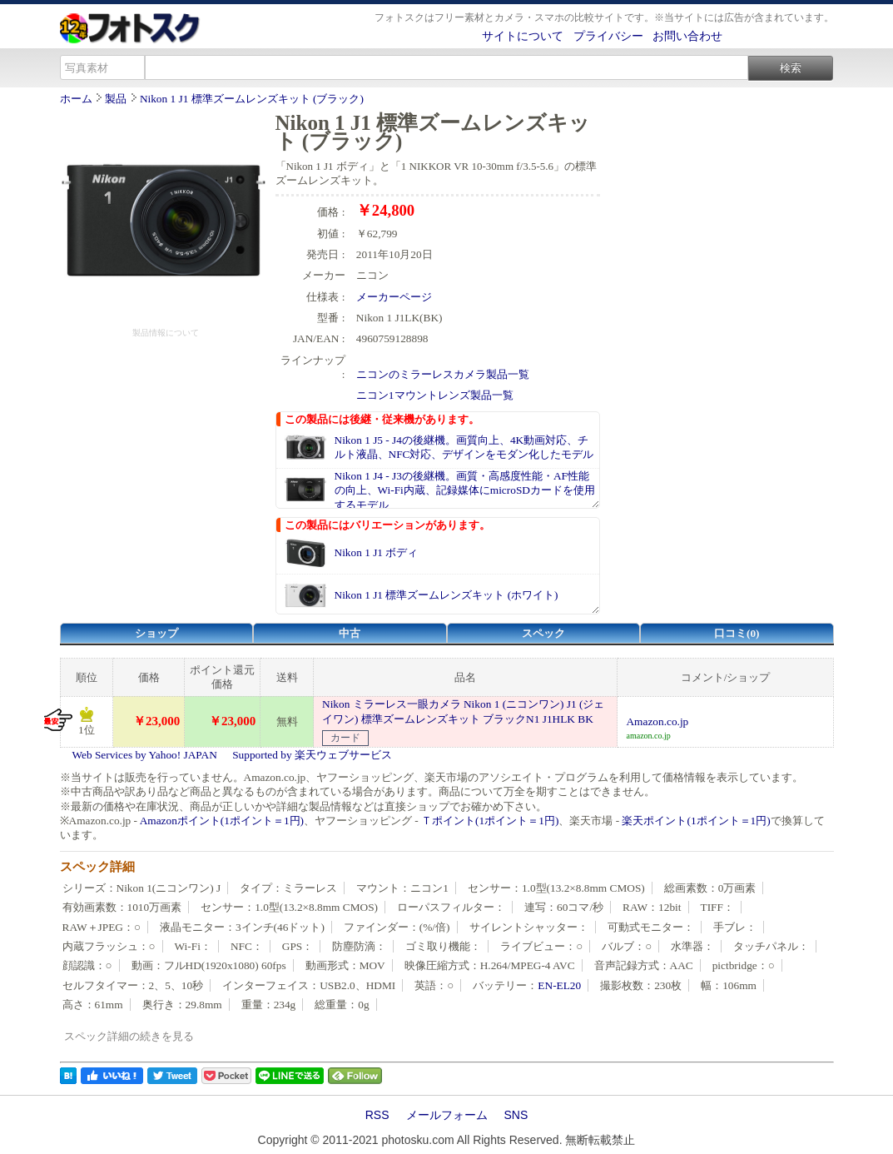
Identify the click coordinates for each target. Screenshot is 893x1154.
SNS (516, 1115)
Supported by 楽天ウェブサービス (312, 755)
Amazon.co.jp (657, 721)
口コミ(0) (737, 633)
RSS (377, 1115)
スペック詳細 (97, 866)
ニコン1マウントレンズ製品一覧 (434, 395)
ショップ (156, 633)
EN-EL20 (559, 985)
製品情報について (165, 332)
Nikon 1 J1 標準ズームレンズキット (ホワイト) (446, 595)
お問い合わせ (687, 35)
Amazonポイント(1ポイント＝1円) (222, 820)
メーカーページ (394, 297)
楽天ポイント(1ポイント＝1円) (696, 820)
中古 (349, 633)
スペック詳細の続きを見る (129, 1036)
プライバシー (608, 35)
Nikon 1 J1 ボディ (377, 552)
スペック (543, 633)
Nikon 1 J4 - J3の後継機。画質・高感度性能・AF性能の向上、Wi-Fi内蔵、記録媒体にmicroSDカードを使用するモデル (465, 490)
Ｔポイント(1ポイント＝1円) (489, 820)
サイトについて (522, 35)
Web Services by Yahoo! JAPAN (144, 755)
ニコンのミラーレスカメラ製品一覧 (442, 374)
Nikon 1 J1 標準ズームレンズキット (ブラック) (252, 98)
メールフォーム (447, 1115)
